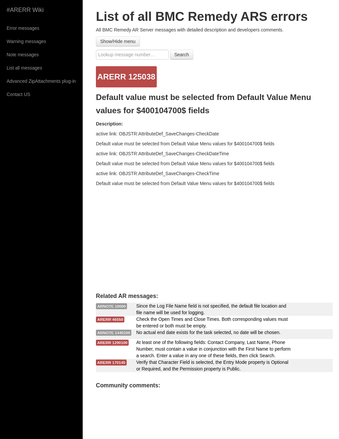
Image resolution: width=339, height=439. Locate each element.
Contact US (18, 94)
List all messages (24, 68)
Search (181, 54)
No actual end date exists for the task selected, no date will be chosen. (208, 332)
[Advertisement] (214, 236)
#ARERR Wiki (25, 10)
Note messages (23, 54)
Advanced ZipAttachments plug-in (41, 81)
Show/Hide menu (118, 41)
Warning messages (26, 41)
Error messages (23, 28)
